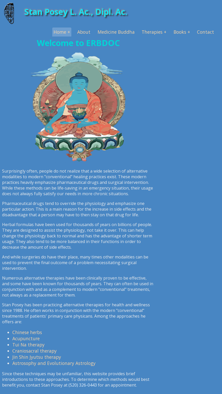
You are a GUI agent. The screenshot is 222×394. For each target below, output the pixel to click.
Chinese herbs (27, 332)
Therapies (152, 32)
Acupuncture (26, 338)
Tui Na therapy (28, 345)
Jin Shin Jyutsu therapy (36, 357)
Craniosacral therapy (34, 351)
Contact (205, 32)
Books (180, 32)
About (83, 32)
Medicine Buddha (116, 32)
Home (60, 32)
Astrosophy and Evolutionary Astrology (54, 363)
